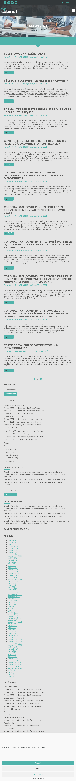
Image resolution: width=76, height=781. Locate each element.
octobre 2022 (14, 597)
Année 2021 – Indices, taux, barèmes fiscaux (22, 422)
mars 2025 (12, 568)
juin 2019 (12, 674)
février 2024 (13, 591)
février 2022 (13, 612)
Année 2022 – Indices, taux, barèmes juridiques (24, 411)
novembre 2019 (14, 664)
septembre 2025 (15, 556)
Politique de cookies (38, 778)
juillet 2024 (13, 581)
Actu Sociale (11, 452)
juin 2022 (12, 604)
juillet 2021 (12, 626)
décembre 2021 (14, 616)
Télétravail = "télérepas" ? (24, 53)
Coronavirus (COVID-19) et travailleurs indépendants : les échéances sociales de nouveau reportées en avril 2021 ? (36, 313)
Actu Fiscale (11, 449)
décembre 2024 (15, 574)
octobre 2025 (13, 554)
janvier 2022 (13, 614)
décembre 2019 (14, 663)
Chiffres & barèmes (12, 427)
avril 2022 (12, 608)
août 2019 (12, 670)
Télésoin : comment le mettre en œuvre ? (36, 80)
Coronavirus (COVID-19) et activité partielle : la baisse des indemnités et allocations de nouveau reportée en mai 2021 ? (38, 279)
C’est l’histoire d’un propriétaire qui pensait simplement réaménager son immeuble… (34, 476)
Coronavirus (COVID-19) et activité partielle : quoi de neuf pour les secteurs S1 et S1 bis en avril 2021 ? (38, 244)
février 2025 (13, 570)
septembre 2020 (15, 645)
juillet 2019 (12, 672)
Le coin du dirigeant (14, 458)
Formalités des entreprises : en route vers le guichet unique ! (37, 111)
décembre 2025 (15, 550)
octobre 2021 (13, 620)
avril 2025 (12, 566)
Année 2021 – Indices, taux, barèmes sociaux (22, 425)
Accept (38, 763)
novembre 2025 (15, 552)
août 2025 (12, 558)
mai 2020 (12, 653)
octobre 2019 (13, 666)
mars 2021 (12, 634)
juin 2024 (12, 583)
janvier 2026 (13, 548)
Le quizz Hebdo (10, 461)
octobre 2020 (14, 643)
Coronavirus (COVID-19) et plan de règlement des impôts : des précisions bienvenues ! (33, 175)
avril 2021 (12, 632)
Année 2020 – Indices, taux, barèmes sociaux (24, 434)
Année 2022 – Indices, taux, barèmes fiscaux (22, 408)
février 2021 (13, 635)
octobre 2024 (14, 577)
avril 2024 (12, 587)
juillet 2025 (13, 560)
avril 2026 (12, 543)
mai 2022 (12, 606)
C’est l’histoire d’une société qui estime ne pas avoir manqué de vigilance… (35, 480)
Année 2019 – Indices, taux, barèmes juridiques (25, 439)
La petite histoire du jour (14, 405)
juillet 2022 (13, 603)
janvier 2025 (13, 572)
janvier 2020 (13, 661)
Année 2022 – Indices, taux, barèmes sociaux (22, 414)
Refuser (38, 769)
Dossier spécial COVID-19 (14, 416)
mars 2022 (12, 610)
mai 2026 (12, 541)
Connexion (67, 2)
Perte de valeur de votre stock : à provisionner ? (31, 347)
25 (41, 379)
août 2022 (12, 601)
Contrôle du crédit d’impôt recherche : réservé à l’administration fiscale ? (35, 142)
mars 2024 (12, 589)
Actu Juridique (12, 455)
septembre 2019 (15, 668)
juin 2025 (12, 562)
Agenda (7, 443)
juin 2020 (12, 651)
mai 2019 (11, 676)
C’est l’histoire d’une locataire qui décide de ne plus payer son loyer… (33, 472)
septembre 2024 (15, 579)
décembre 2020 (15, 639)
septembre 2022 (15, 599)
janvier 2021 (13, 637)
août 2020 (12, 647)
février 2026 (13, 546)
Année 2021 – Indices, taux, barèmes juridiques (23, 419)
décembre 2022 (15, 593)
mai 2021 (11, 630)
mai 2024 (12, 585)
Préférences (38, 775)
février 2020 (13, 659)
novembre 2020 (15, 641)
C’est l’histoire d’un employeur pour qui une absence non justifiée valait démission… (34, 483)
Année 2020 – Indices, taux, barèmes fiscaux (24, 431)
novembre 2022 (15, 595)
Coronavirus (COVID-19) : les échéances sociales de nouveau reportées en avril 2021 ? (35, 210)
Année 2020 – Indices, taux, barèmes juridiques (25, 437)
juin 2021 (12, 628)
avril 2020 (12, 655)
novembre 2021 (14, 618)
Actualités (8, 446)
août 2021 (12, 624)
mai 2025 (12, 564)
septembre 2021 (15, 622)
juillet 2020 (13, 649)
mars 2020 (12, 657)
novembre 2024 (15, 575)
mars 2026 (12, 544)
